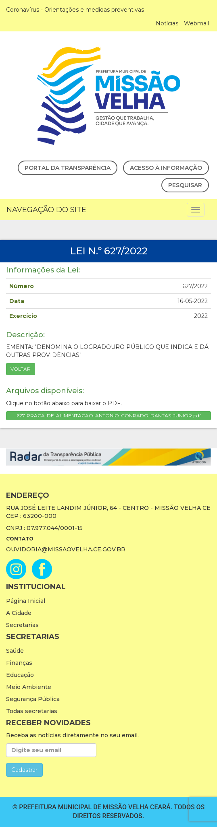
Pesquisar (185, 185)
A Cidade (18, 613)
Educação (20, 675)
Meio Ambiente (28, 687)
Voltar (20, 369)
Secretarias (22, 625)
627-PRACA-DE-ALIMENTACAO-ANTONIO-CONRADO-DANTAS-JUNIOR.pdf (109, 415)
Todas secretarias (31, 711)
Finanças (19, 662)
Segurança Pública (33, 699)
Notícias (167, 23)
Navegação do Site (46, 209)
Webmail (196, 23)
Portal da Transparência (68, 167)
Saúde (15, 650)
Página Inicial (25, 600)
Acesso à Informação (166, 167)
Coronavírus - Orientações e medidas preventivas (75, 9)
